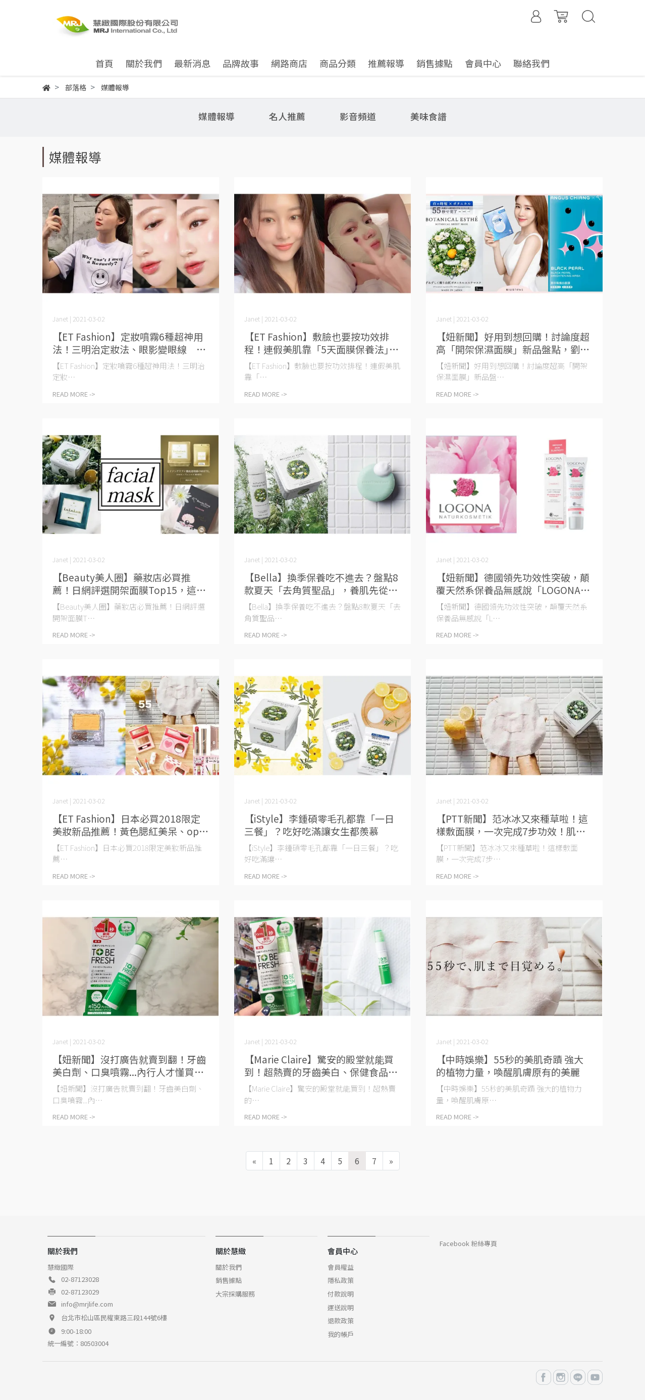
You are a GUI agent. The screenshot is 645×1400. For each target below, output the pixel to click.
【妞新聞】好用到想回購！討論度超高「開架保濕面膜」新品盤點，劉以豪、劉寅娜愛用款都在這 (512, 342)
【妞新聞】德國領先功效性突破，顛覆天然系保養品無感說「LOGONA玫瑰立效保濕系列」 (513, 583)
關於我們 (229, 1267)
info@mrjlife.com (87, 1304)
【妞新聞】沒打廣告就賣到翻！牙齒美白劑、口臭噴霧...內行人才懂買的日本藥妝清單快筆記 (129, 1065)
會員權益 (341, 1267)
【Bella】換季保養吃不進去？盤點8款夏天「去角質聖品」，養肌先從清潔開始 (321, 583)
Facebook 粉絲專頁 (468, 1243)
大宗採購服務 (235, 1294)
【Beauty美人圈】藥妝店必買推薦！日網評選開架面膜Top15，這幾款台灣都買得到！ (129, 583)
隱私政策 (341, 1280)
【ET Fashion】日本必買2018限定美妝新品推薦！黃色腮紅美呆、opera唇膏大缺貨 (130, 824)
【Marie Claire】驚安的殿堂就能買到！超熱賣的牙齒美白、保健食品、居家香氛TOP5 (321, 1065)
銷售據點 (229, 1280)
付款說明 (341, 1294)
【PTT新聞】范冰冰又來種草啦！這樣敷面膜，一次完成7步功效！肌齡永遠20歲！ (512, 824)
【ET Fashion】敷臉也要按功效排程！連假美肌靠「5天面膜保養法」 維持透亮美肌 (321, 342)
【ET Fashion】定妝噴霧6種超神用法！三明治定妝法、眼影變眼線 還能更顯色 (129, 342)
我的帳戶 (341, 1334)
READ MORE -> (73, 394)
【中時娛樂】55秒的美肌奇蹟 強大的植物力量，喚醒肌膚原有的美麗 (509, 1065)
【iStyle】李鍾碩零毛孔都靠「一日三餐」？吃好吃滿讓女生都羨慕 (319, 824)
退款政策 (341, 1320)
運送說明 (341, 1307)
